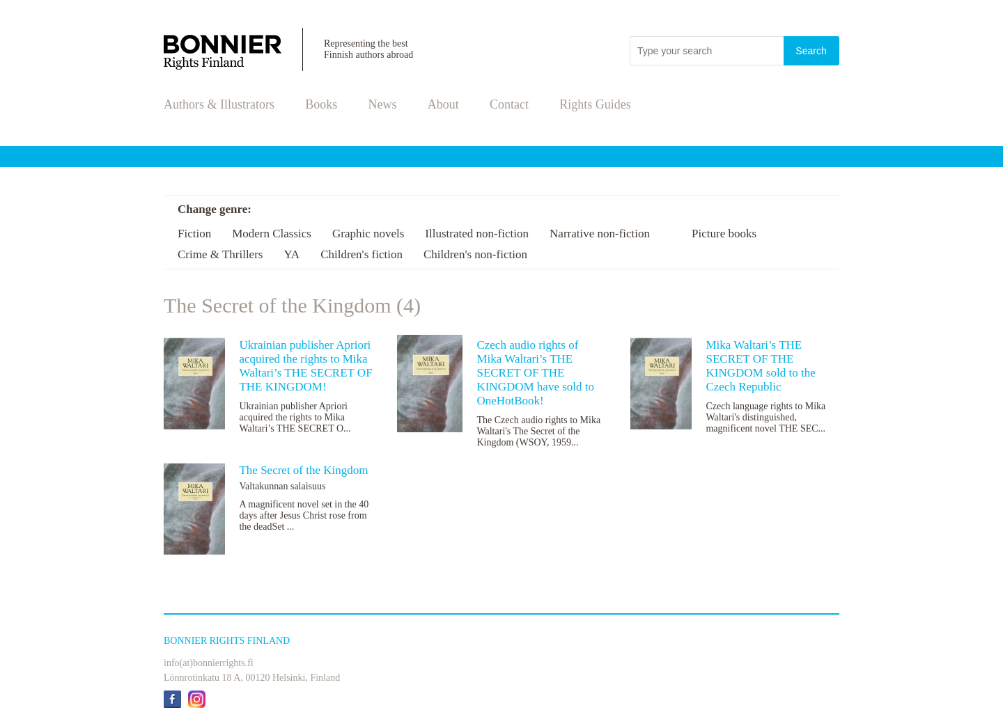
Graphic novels (368, 233)
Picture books (724, 233)
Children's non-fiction (475, 254)
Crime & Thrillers (220, 254)
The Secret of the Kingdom (303, 470)
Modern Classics (271, 233)
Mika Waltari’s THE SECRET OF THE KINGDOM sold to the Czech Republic (760, 365)
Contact (509, 104)
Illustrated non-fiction (477, 233)
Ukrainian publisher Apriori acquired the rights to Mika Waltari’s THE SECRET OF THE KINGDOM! (305, 365)
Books (321, 104)
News (382, 104)
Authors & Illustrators (219, 104)
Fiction (194, 233)
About (443, 104)
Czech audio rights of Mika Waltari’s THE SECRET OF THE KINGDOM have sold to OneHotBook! (535, 372)
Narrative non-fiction (600, 233)
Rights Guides (595, 104)
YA (291, 254)
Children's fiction (361, 254)
